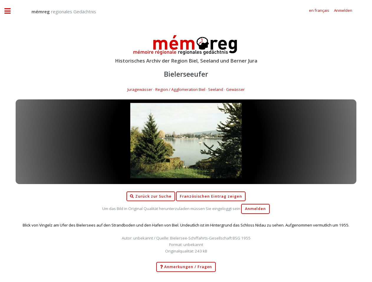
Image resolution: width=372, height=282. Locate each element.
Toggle (10, 11)
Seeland (215, 89)
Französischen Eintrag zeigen (211, 196)
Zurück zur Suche (150, 196)
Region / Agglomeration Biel (180, 89)
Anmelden (255, 209)
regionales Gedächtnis (58, 11)
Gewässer (235, 89)
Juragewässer (139, 89)
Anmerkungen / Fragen (186, 267)
